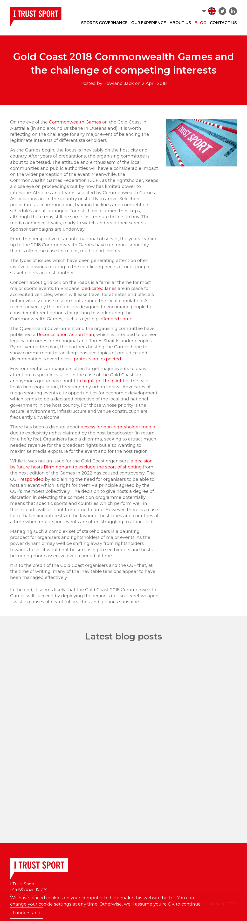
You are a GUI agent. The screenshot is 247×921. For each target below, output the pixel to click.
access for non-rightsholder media (118, 427)
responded (32, 479)
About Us (180, 23)
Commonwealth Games (75, 122)
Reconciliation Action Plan (65, 334)
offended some (116, 319)
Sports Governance (104, 23)
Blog (200, 23)
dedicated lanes (99, 288)
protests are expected (97, 359)
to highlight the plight (100, 381)
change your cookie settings (40, 904)
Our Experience (148, 23)
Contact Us (223, 23)
